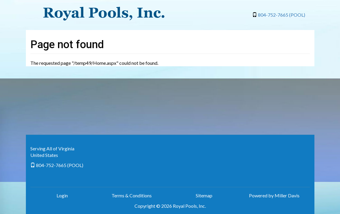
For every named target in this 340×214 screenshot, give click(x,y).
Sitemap (204, 195)
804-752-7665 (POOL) (281, 15)
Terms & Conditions (132, 195)
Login (62, 195)
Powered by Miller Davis (274, 195)
